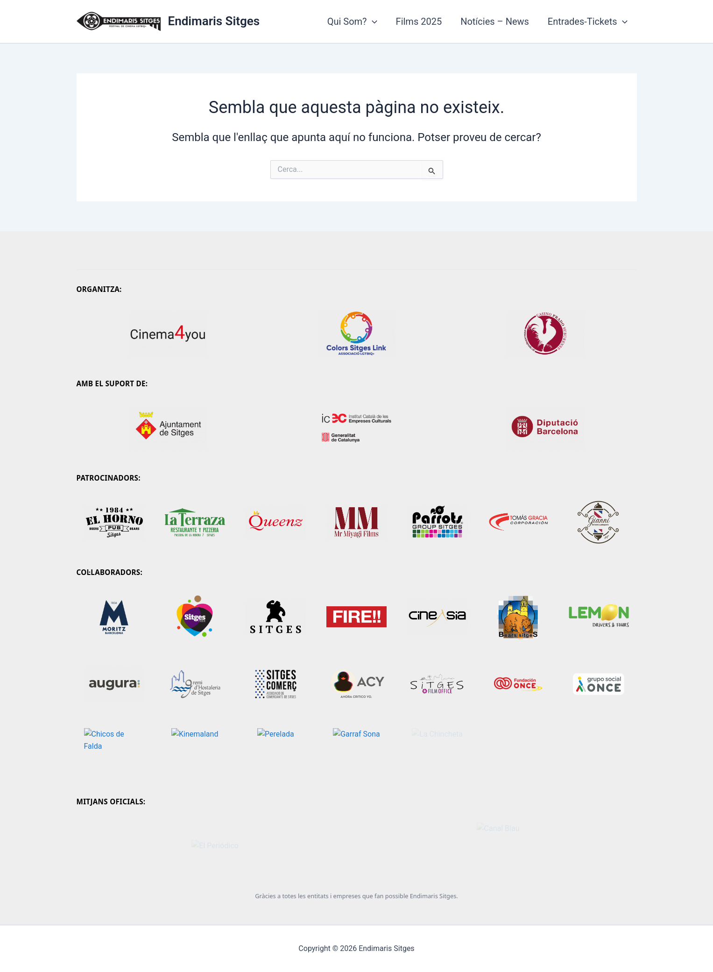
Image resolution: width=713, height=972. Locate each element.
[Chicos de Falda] (114, 751)
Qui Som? (352, 21)
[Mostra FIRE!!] (356, 617)
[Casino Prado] (545, 333)
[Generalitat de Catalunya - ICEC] (356, 428)
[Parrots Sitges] (437, 522)
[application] (372, 21)
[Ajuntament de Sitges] (168, 428)
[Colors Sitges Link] (356, 333)
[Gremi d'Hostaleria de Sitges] (195, 684)
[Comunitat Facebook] (195, 522)
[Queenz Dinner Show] (275, 522)
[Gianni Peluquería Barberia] (598, 522)
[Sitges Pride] (195, 617)
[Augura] (114, 684)
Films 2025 (419, 21)
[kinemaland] (195, 751)
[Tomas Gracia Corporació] (518, 522)
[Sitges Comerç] (275, 684)
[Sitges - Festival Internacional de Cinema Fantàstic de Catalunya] (275, 617)
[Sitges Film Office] (437, 684)
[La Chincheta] (437, 751)
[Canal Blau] (498, 846)
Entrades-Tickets (588, 21)
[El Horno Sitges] (114, 522)
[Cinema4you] (168, 333)
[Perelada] (275, 751)
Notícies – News (494, 21)
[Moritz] (114, 617)
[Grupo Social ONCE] (598, 684)
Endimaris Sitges (214, 21)
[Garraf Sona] (356, 751)
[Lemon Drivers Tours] (598, 617)
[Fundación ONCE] (518, 684)
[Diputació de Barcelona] (545, 428)
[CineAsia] (437, 617)
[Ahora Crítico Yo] (356, 684)
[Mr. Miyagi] (356, 522)
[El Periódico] (215, 846)
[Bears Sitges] (518, 617)
